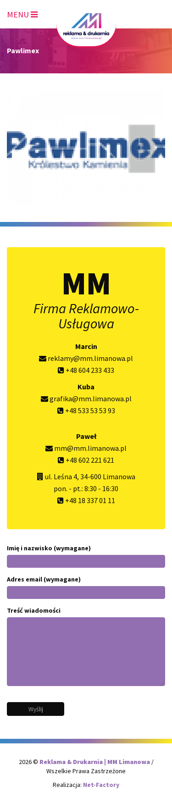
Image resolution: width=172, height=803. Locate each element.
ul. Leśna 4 (61, 476)
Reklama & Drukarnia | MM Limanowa (95, 762)
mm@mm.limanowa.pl (86, 448)
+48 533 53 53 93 (86, 410)
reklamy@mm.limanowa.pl (86, 358)
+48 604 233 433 (86, 370)
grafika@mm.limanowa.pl (86, 398)
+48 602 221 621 (86, 460)
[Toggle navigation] (22, 13)
